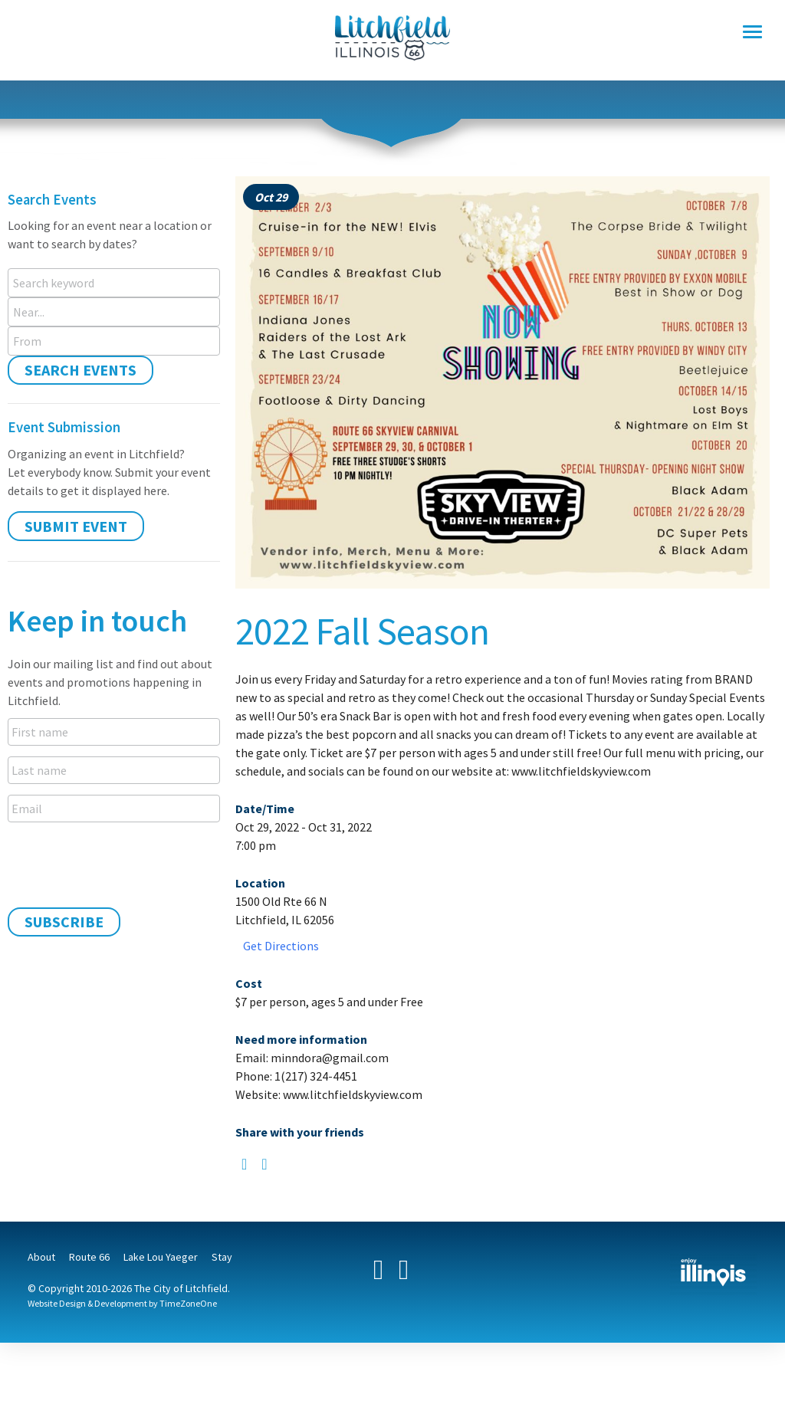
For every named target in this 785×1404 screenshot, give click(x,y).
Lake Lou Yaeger (160, 1257)
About (41, 1257)
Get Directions (281, 945)
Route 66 (89, 1257)
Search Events (80, 369)
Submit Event (76, 526)
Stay (222, 1257)
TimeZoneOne (188, 1303)
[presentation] (124, 863)
